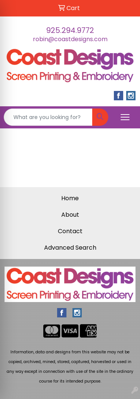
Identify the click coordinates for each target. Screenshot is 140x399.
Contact (70, 231)
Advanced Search (70, 247)
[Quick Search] (48, 117)
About (70, 214)
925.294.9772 (70, 30)
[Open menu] (125, 117)
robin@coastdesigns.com (70, 39)
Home (70, 198)
